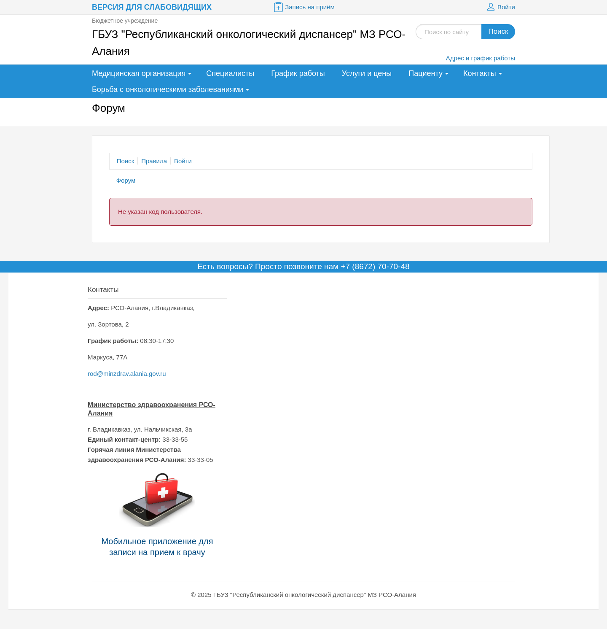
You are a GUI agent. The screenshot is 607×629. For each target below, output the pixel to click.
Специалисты (230, 73)
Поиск (498, 31)
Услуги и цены (367, 73)
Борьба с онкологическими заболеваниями (167, 89)
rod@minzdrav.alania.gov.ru (127, 373)
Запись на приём (303, 7)
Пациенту (425, 73)
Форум (126, 180)
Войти (500, 7)
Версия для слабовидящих (152, 7)
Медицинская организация (138, 73)
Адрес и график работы (480, 58)
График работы (298, 73)
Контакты (479, 73)
